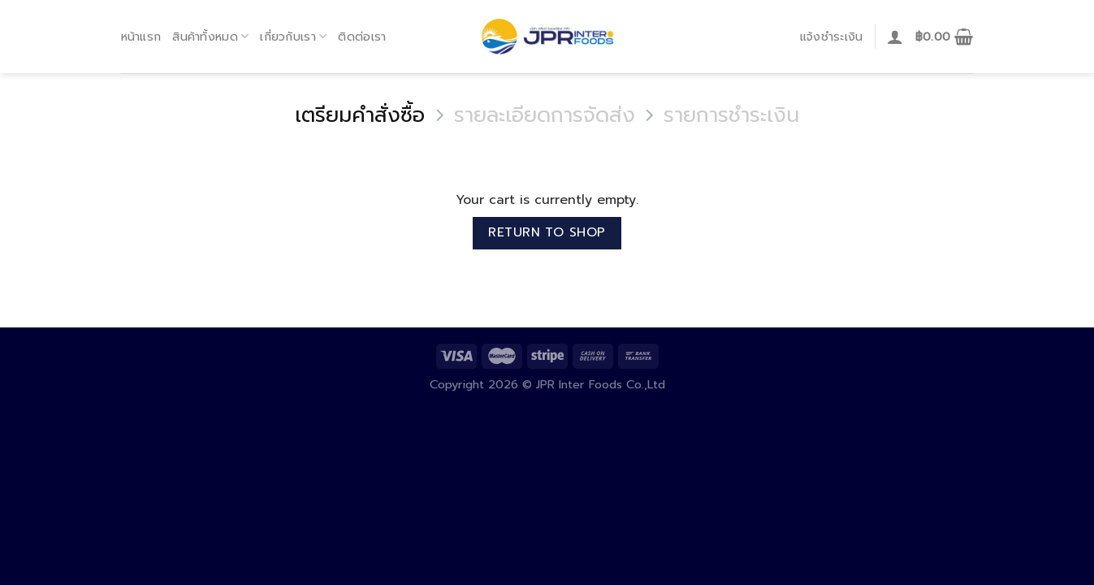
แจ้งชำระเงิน (831, 37)
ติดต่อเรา (362, 37)
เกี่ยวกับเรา (293, 37)
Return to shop (547, 232)
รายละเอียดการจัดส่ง (544, 115)
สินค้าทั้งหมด (210, 37)
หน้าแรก (141, 37)
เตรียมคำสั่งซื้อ (360, 115)
